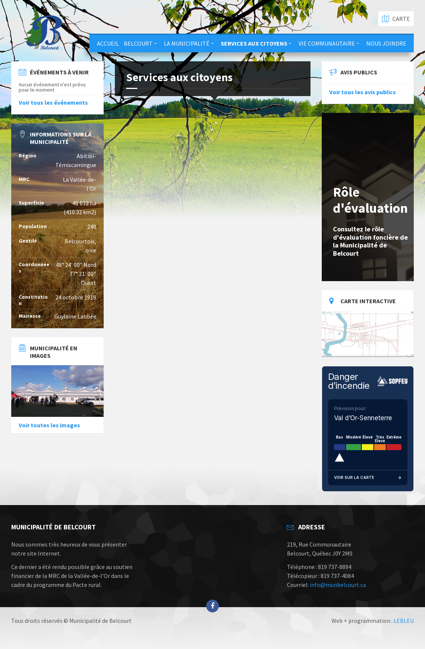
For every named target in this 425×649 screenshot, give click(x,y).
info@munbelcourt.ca (338, 584)
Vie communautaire (327, 43)
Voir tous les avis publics (362, 92)
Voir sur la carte (368, 478)
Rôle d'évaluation (370, 200)
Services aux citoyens (254, 43)
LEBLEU (404, 620)
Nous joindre (386, 43)
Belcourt (138, 43)
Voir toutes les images (49, 425)
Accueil (108, 43)
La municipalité (187, 43)
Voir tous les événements (53, 102)
